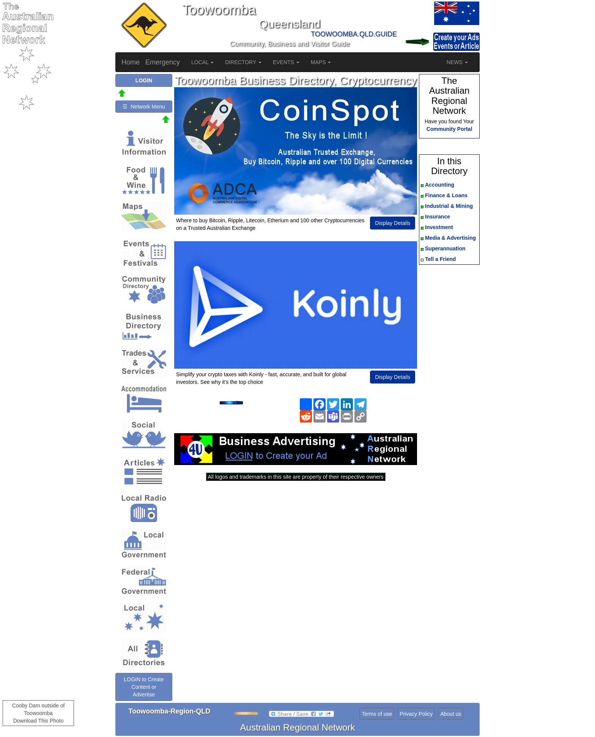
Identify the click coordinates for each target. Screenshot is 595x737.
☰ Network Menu (144, 107)
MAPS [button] (321, 62)
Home (130, 62)
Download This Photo (38, 721)
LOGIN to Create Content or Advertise (144, 687)
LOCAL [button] (202, 62)
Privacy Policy (416, 714)
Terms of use (377, 714)
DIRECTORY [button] (243, 62)
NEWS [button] (457, 62)
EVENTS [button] (286, 62)
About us (450, 714)
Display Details (392, 223)
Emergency (162, 62)
